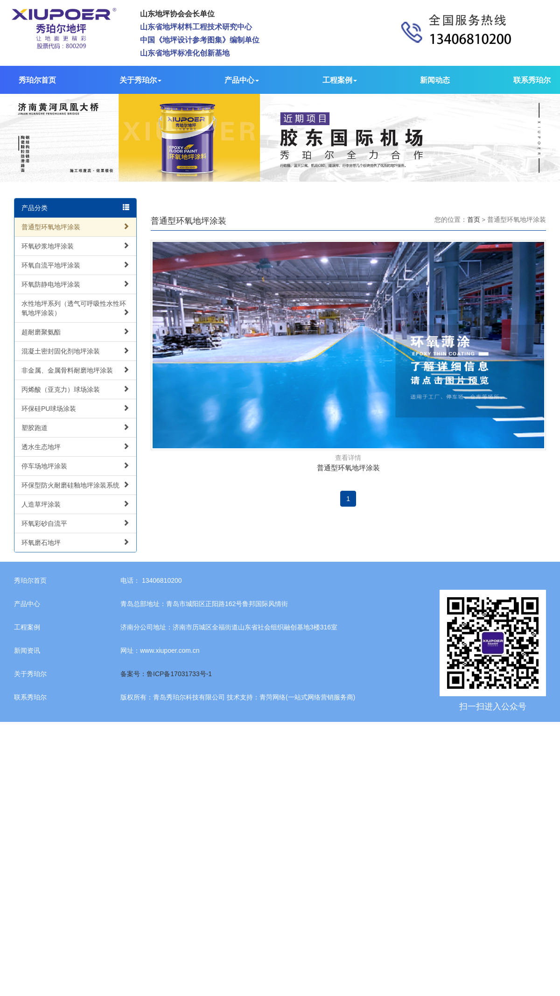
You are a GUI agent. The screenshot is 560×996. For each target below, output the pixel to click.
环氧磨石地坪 (75, 542)
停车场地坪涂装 (75, 466)
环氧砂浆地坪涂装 (75, 246)
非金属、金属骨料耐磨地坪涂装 (75, 370)
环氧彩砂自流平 (75, 523)
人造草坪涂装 (75, 504)
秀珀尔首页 (37, 80)
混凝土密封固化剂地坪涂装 (75, 351)
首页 (473, 219)
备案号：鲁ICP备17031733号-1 (166, 674)
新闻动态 (435, 80)
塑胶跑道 (75, 427)
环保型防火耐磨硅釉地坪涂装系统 (75, 485)
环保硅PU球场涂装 (75, 408)
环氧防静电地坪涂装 (75, 284)
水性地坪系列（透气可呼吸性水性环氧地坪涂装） (75, 308)
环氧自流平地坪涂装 (75, 265)
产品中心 (241, 80)
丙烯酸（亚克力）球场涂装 (75, 389)
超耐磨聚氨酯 (75, 332)
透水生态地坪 (75, 447)
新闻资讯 (27, 650)
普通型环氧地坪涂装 (75, 227)
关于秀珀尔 (140, 80)
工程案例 (339, 80)
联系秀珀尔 (532, 80)
